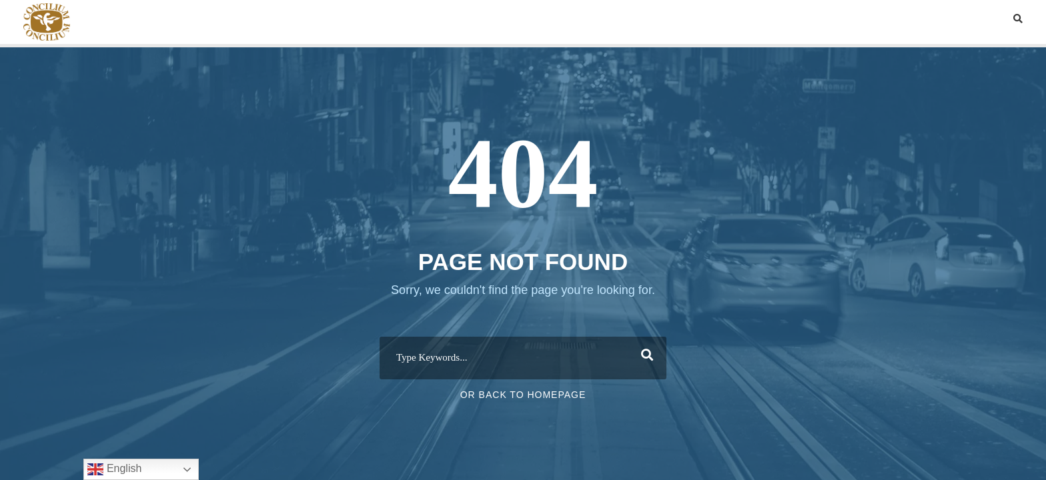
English (114, 469)
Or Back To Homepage (523, 394)
